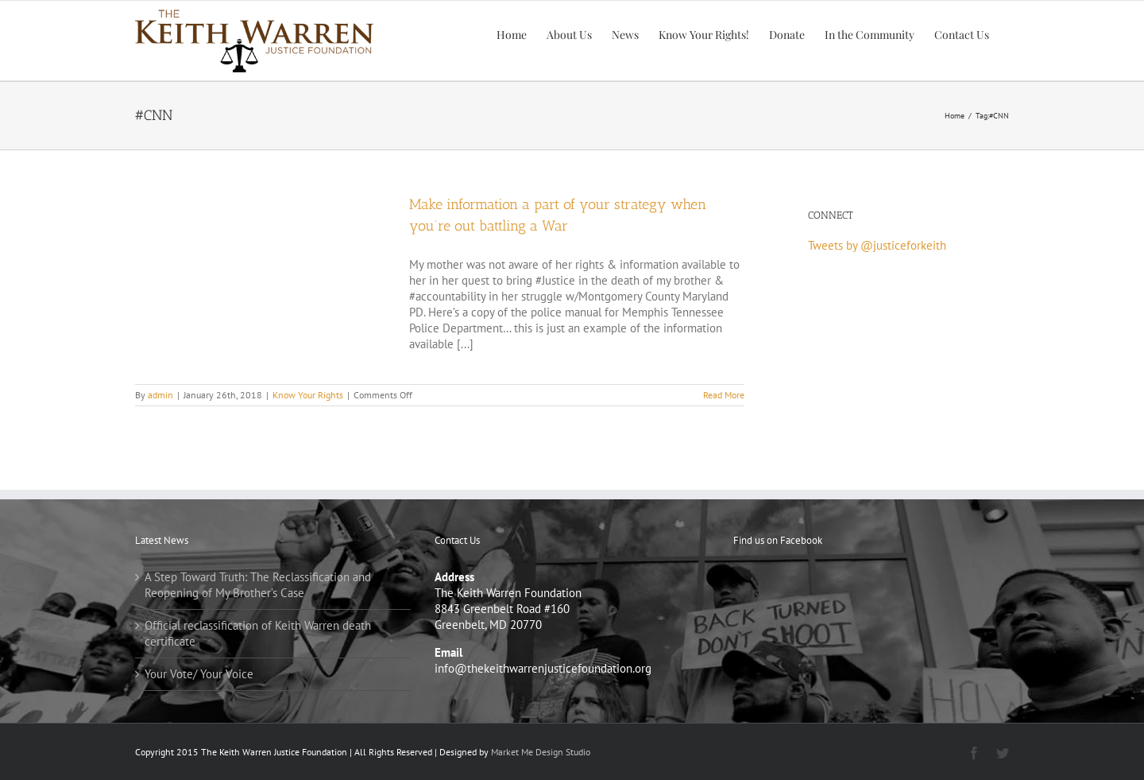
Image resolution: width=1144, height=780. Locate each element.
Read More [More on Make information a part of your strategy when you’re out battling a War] (723, 395)
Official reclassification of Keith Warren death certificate (258, 633)
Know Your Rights (307, 395)
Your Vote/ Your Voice (199, 673)
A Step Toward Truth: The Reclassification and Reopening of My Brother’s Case (258, 584)
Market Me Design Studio (540, 752)
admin (160, 395)
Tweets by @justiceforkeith (877, 245)
